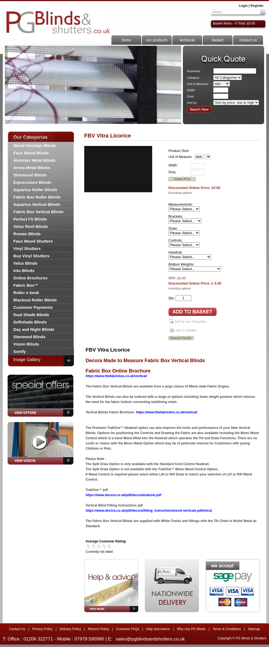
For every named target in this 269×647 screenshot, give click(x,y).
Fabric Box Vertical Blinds (38, 211)
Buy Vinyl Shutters (31, 256)
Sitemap (254, 629)
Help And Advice (158, 629)
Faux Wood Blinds (31, 153)
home (126, 40)
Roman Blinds (27, 233)
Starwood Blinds (29, 336)
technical (187, 40)
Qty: (171, 298)
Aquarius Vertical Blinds (36, 204)
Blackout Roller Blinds (35, 300)
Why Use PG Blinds (191, 629)
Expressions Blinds (32, 182)
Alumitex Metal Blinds (34, 160)
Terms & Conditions (226, 629)
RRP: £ (173, 278)
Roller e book (26, 292)
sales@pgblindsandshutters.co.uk (150, 639)
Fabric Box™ (26, 285)
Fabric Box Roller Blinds (37, 197)
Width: (191, 90)
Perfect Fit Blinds (30, 219)
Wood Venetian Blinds (34, 145)
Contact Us (17, 629)
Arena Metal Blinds (31, 167)
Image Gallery (26, 359)
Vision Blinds (26, 344)
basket (217, 40)
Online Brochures (30, 278)
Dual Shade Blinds (31, 314)
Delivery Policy (70, 629)
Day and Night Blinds (33, 329)
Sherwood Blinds (30, 175)
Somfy (19, 351)
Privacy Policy (42, 629)
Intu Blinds (24, 270)
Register (257, 6)
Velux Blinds (25, 263)
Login (243, 6)
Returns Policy (98, 629)
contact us (248, 40)
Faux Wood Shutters (33, 241)
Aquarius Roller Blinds (35, 189)
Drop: (190, 96)
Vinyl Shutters (27, 248)
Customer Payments (33, 307)
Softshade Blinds (30, 322)
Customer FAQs (127, 629)
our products (156, 40)
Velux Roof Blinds (30, 226)
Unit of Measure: (198, 84)
